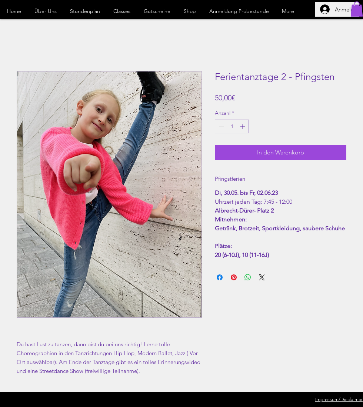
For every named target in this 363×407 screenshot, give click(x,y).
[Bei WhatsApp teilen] (247, 277)
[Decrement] (220, 126)
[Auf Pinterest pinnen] (233, 277)
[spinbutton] (232, 126)
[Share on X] (261, 277)
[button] (356, 9)
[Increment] (243, 126)
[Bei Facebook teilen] (219, 277)
